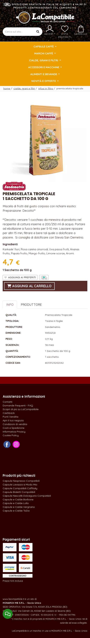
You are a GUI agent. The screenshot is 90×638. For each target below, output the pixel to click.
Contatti (7, 401)
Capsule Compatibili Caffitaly (20, 488)
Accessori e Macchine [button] (44, 67)
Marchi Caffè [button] (44, 53)
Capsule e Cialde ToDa (16, 510)
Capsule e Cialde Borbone (18, 499)
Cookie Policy (11, 435)
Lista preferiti (64, 31)
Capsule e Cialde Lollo (16, 503)
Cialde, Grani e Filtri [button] (44, 60)
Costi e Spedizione (13, 427)
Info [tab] (9, 304)
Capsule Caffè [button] (44, 46)
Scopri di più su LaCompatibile (21, 409)
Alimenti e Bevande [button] (44, 74)
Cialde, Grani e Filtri (24, 88)
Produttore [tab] (31, 304)
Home (6, 88)
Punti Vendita (10, 416)
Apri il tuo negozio (13, 420)
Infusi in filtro (45, 88)
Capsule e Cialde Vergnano (19, 507)
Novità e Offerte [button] (43, 81)
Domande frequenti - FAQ (18, 405)
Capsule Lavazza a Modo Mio (20, 484)
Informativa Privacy (14, 431)
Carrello (80, 30)
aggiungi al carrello (29, 286)
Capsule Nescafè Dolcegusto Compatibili (27, 495)
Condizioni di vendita (15, 424)
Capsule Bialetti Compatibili (19, 492)
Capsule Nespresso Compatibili (21, 480)
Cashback (9, 413)
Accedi (49, 30)
